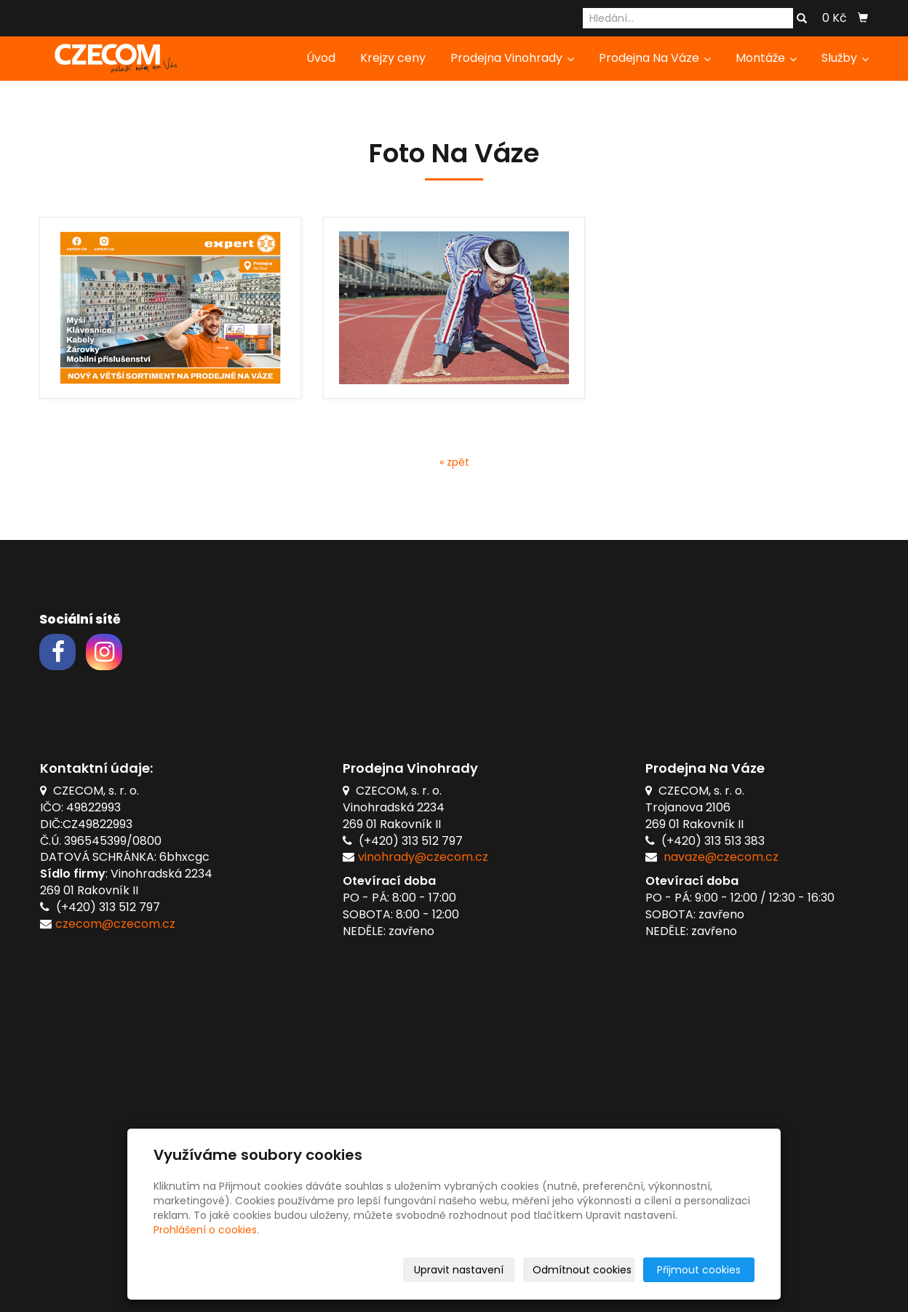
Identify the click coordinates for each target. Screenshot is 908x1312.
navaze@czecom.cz (721, 856)
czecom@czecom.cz (115, 923)
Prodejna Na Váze (655, 57)
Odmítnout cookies (582, 1270)
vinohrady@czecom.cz (423, 856)
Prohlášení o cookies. (206, 1229)
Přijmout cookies (699, 1270)
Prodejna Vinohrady (512, 57)
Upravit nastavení (458, 1270)
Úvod (320, 57)
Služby (845, 57)
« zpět (454, 462)
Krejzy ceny (393, 57)
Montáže (766, 57)
